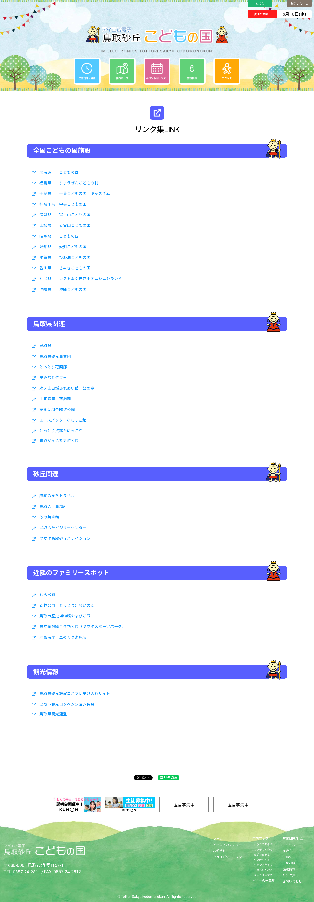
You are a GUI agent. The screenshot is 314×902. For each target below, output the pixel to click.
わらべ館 (47, 595)
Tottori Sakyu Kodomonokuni (143, 897)
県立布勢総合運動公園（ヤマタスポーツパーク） (82, 626)
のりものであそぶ (264, 849)
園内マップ (260, 838)
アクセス (289, 845)
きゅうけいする (263, 875)
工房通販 (289, 863)
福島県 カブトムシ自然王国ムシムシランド (80, 279)
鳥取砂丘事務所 (53, 506)
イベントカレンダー (227, 845)
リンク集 (289, 875)
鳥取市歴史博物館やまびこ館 (65, 616)
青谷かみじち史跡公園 (59, 440)
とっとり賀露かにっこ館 (61, 431)
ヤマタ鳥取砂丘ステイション (65, 538)
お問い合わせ (299, 3)
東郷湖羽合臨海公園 (57, 410)
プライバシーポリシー (229, 857)
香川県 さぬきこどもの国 (65, 268)
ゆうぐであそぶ (263, 844)
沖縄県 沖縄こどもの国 (63, 289)
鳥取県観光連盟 (53, 714)
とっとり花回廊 (53, 367)
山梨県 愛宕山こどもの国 (65, 225)
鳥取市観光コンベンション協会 (66, 704)
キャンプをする (263, 865)
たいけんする (262, 860)
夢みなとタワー (53, 377)
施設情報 (289, 869)
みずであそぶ (262, 854)
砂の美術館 (49, 517)
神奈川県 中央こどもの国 (63, 204)
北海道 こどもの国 (59, 172)
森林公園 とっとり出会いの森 (66, 605)
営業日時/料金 (293, 838)
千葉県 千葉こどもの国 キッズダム (74, 193)
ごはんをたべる (263, 870)
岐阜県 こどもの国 (59, 236)
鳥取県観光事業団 (55, 356)
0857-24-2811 (26, 871)
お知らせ (219, 851)
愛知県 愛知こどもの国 (63, 247)
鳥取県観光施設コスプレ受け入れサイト (74, 693)
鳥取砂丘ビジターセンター (63, 528)
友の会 (260, 3)
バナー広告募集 (263, 881)
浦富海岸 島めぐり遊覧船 (63, 637)
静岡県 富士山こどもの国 (65, 215)
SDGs (287, 857)
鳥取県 (45, 346)
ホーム (218, 838)
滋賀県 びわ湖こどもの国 (65, 257)
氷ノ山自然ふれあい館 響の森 (66, 388)
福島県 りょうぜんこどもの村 (68, 183)
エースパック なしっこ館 (62, 420)
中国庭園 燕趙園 (55, 399)
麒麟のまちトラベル (57, 496)
